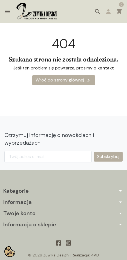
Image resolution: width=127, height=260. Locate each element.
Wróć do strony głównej (64, 80)
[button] (97, 11)
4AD (95, 255)
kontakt (105, 68)
